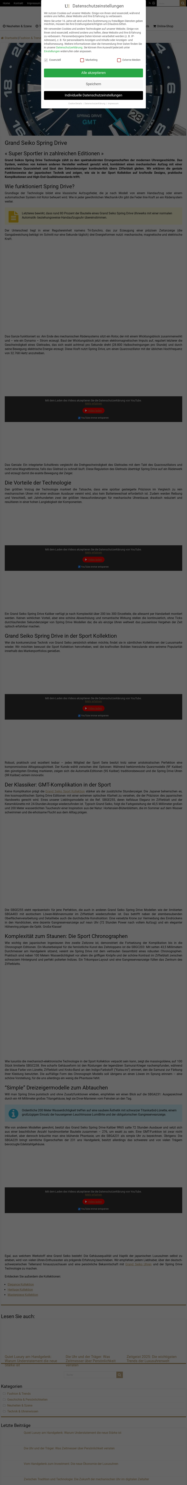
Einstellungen (52, 51)
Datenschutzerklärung (69, 47)
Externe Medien (129, 59)
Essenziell (52, 59)
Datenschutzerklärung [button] (95, 103)
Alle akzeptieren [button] (93, 73)
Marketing (88, 59)
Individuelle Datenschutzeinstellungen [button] (93, 95)
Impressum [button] (113, 103)
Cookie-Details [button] (75, 103)
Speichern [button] (93, 84)
